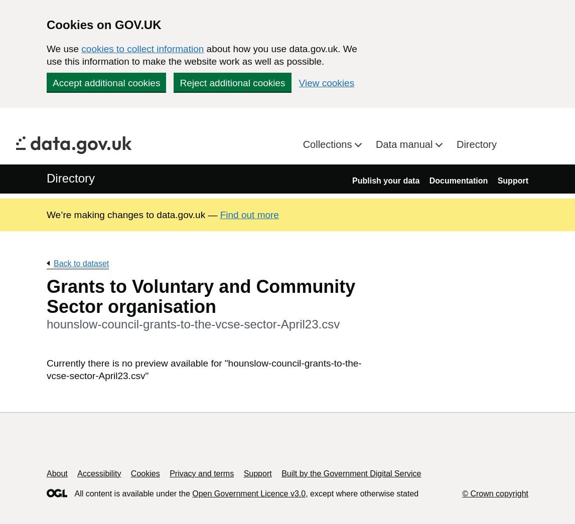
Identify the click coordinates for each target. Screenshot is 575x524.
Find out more (249, 215)
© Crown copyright (495, 493)
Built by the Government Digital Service (351, 473)
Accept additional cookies (106, 83)
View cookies (327, 83)
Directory (477, 144)
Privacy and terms (202, 473)
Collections (329, 144)
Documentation (458, 181)
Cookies (145, 473)
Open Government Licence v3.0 (249, 493)
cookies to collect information (142, 49)
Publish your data (385, 181)
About (57, 473)
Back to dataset (81, 263)
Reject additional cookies (232, 83)
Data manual (406, 144)
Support (513, 181)
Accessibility (99, 473)
